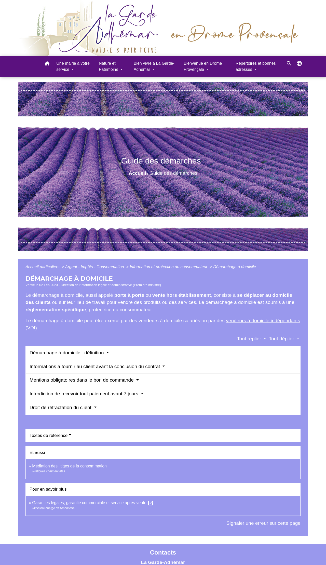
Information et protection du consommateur (169, 267)
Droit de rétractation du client (61, 407)
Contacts (163, 552)
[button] (47, 64)
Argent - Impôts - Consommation (95, 267)
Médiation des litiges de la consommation (69, 466)
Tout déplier (285, 338)
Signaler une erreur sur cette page (263, 523)
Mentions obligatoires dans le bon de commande (82, 380)
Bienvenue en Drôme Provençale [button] (203, 66)
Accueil (137, 173)
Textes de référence (48, 435)
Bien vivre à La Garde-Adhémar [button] (154, 66)
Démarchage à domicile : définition (67, 352)
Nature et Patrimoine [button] (109, 66)
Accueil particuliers (43, 267)
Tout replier (253, 338)
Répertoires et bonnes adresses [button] (256, 66)
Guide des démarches (173, 173)
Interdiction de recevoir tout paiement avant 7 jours (85, 393)
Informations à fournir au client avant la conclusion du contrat (95, 366)
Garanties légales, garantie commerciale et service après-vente (93, 503)
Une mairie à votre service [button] (73, 66)
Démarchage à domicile (234, 267)
